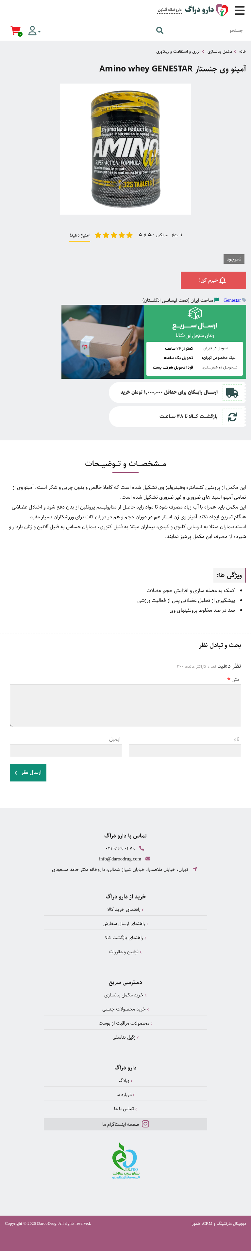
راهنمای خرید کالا (125, 909)
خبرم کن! (213, 280)
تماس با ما (125, 1108)
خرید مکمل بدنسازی (125, 995)
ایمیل (115, 739)
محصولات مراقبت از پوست (126, 1023)
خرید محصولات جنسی (125, 1009)
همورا (196, 1223)
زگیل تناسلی (125, 1037)
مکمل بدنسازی (220, 51)
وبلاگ (126, 1080)
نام (237, 739)
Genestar (232, 300)
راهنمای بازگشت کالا (125, 937)
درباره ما (125, 1094)
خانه (242, 51)
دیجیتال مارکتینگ (231, 1223)
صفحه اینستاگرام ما (125, 1124)
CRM (207, 1223)
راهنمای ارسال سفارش (125, 923)
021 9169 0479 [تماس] (120, 848)
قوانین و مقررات (125, 951)
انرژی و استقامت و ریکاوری (178, 51)
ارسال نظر (28, 772)
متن (233, 679)
